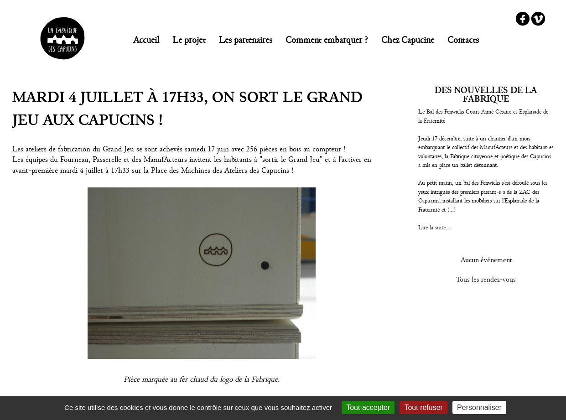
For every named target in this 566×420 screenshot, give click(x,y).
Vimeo (538, 19)
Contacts (463, 40)
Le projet (189, 40)
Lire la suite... (434, 227)
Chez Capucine (407, 40)
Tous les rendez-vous (486, 279)
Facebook (523, 19)
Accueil (146, 40)
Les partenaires (245, 40)
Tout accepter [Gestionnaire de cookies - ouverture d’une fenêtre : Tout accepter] (368, 407)
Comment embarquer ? (327, 40)
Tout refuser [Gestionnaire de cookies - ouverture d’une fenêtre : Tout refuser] (423, 407)
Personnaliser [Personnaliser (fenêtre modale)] (479, 407)
